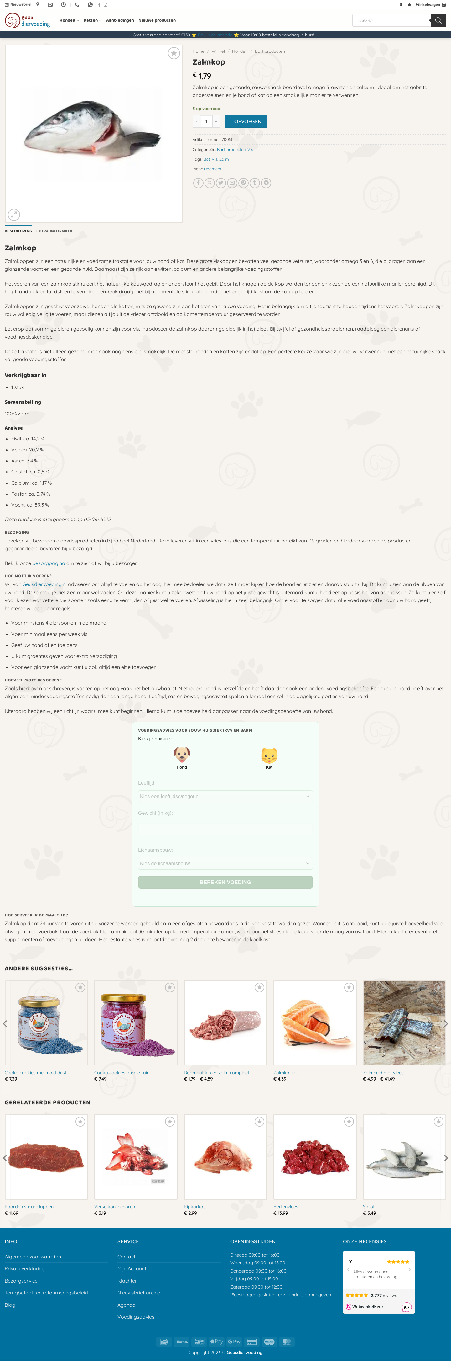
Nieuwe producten (157, 20)
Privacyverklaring (25, 1268)
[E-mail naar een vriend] (232, 183)
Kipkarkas (194, 1206)
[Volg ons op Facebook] (99, 5)
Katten (93, 20)
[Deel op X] (210, 183)
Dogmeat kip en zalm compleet (216, 1072)
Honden (69, 20)
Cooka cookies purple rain (121, 1072)
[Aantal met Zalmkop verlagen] (196, 121)
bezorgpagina (48, 563)
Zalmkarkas (286, 1072)
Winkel (218, 51)
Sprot (369, 1206)
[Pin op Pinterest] (243, 183)
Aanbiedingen (120, 20)
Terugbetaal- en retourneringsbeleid (46, 1292)
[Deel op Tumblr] (255, 183)
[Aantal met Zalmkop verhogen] (216, 121)
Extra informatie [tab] (54, 231)
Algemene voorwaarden (33, 1256)
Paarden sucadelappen (29, 1206)
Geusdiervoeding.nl (45, 584)
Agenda (126, 1305)
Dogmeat (212, 168)
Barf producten (270, 51)
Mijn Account (131, 1268)
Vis (250, 149)
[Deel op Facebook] (198, 183)
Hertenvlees (285, 1206)
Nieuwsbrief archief (139, 1292)
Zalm (224, 159)
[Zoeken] (438, 20)
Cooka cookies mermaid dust (35, 1072)
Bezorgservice (21, 1281)
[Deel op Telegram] (266, 183)
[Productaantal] (206, 121)
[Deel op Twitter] (221, 183)
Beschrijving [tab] (18, 231)
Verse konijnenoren (114, 1206)
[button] (18, 4)
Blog (10, 1305)
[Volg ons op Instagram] (105, 5)
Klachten (127, 1281)
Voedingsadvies (135, 1317)
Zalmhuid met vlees (383, 1072)
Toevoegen (246, 121)
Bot (207, 159)
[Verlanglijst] (409, 4)
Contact (126, 1256)
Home (199, 51)
